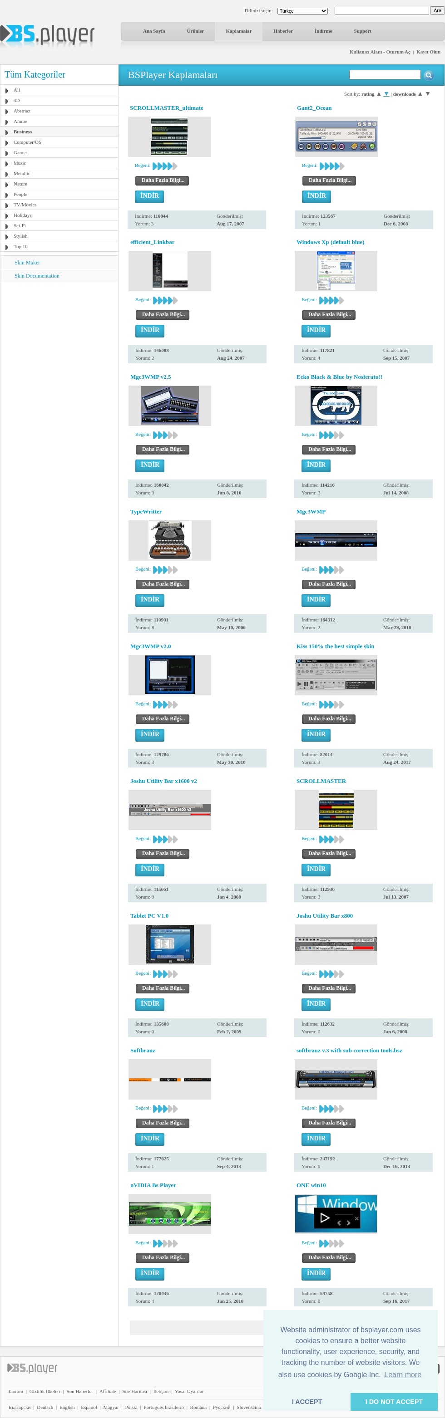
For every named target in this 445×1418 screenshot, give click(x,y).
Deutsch (45, 1407)
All (17, 90)
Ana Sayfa (154, 31)
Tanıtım (15, 1391)
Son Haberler (80, 1391)
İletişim (161, 1391)
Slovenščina (249, 1407)
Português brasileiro (164, 1407)
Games (21, 152)
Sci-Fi (20, 225)
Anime (20, 121)
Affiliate (107, 1391)
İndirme (323, 31)
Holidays (23, 215)
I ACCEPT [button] (307, 1401)
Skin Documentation (37, 276)
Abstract (22, 110)
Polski (131, 1407)
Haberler (283, 31)
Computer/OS (27, 142)
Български (20, 1407)
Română (198, 1407)
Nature (20, 183)
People (20, 194)
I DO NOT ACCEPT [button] (394, 1401)
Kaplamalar (239, 31)
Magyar (111, 1407)
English (67, 1407)
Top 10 (21, 246)
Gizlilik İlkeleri (45, 1391)
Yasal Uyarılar (189, 1391)
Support (363, 31)
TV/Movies (25, 204)
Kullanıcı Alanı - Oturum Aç (380, 51)
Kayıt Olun (428, 51)
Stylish (21, 236)
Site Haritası (134, 1391)
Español (89, 1407)
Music (20, 163)
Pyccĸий (222, 1407)
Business (23, 131)
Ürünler (195, 31)
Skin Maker (27, 262)
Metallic (22, 173)
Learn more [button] (402, 1375)
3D (17, 100)
